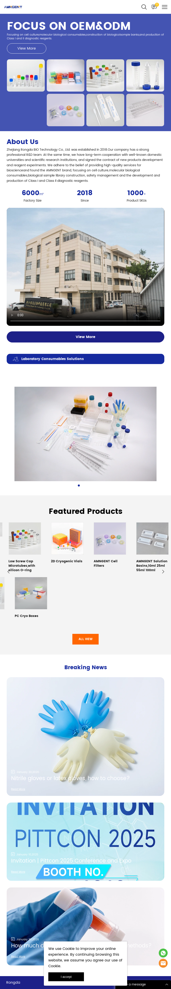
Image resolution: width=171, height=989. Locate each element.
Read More (18, 748)
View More (26, 48)
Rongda (13, 941)
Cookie (69, 949)
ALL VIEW (85, 597)
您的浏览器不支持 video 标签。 (85, 267)
